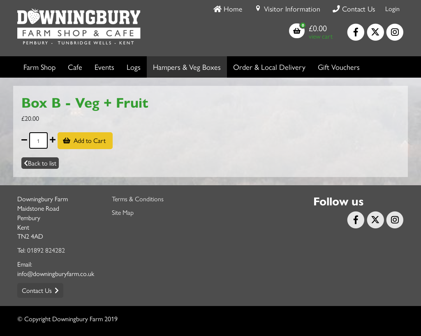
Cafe (75, 66)
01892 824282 (46, 250)
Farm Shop (39, 66)
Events (104, 66)
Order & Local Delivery (269, 66)
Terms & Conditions (138, 198)
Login (392, 8)
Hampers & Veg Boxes (187, 66)
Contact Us (37, 290)
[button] (311, 31)
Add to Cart (90, 140)
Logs (134, 66)
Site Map (123, 212)
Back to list (40, 163)
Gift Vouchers (339, 66)
